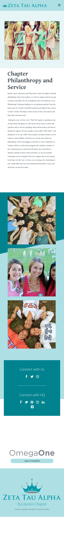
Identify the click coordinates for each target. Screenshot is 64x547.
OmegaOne (32, 509)
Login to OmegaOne (32, 461)
